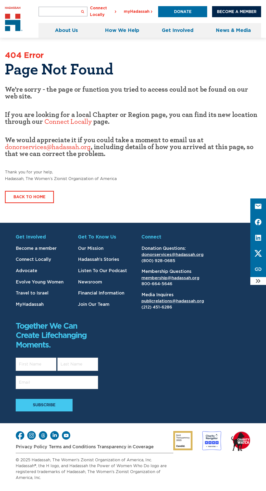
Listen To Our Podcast (102, 271)
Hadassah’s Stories (98, 259)
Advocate (26, 271)
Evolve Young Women (39, 282)
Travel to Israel (32, 293)
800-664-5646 (156, 284)
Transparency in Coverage (125, 447)
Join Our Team (93, 304)
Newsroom (90, 282)
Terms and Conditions (72, 447)
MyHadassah (30, 304)
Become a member (36, 248)
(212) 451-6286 (156, 307)
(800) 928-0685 (158, 261)
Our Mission (90, 248)
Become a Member (236, 12)
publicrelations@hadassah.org (172, 301)
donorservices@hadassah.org (48, 147)
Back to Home (29, 197)
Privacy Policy (31, 447)
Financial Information (101, 293)
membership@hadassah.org (170, 278)
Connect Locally (68, 121)
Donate (182, 12)
